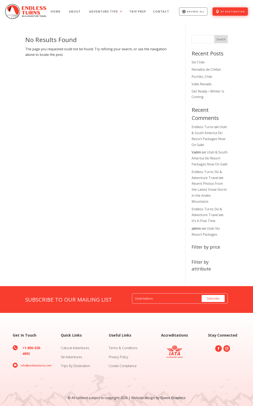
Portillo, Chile (202, 76)
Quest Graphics (172, 397)
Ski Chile (198, 62)
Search (220, 39)
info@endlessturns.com (36, 365)
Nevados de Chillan (206, 69)
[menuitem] (55, 11)
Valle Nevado (202, 84)
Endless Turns (203, 127)
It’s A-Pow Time (203, 221)
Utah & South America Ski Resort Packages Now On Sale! (210, 158)
